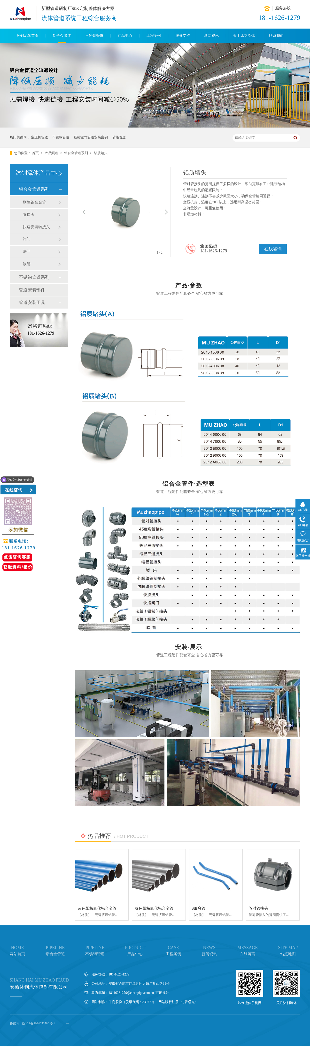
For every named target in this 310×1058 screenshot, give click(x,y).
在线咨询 (273, 249)
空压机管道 (39, 137)
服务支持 (182, 36)
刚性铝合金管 (34, 202)
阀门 (27, 239)
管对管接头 (258, 908)
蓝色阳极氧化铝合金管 (97, 908)
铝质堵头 (101, 153)
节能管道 (119, 137)
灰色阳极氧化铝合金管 (154, 908)
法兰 (27, 251)
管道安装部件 (32, 289)
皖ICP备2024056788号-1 (38, 1023)
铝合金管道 (62, 36)
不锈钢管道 (94, 36)
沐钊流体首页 (28, 36)
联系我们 (276, 36)
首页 (36, 153)
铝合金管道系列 (76, 153)
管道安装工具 (32, 302)
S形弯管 (199, 908)
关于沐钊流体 (244, 36)
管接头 (28, 214)
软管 (27, 264)
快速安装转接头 (36, 227)
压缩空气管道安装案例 (91, 137)
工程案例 (154, 36)
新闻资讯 (211, 36)
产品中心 (125, 36)
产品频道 (52, 153)
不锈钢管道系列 (34, 277)
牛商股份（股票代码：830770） (132, 1002)
